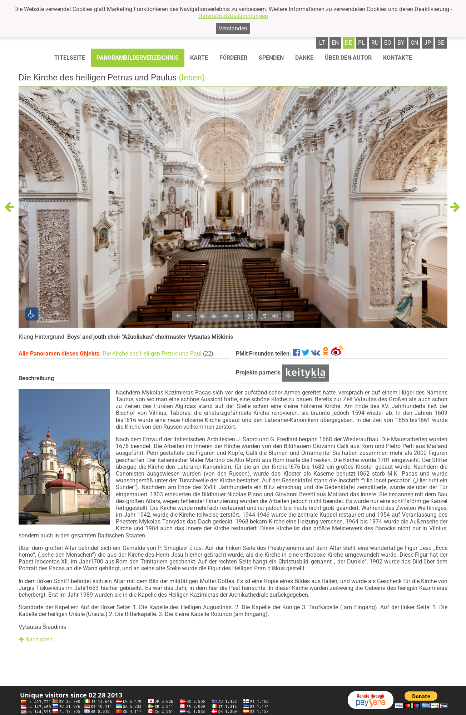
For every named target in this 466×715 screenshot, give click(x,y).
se (440, 42)
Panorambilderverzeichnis (137, 57)
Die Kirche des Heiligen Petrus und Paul (152, 353)
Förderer (233, 57)
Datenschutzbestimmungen (233, 16)
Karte (199, 57)
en (335, 42)
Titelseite (69, 57)
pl (361, 42)
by (401, 42)
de (348, 42)
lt (322, 42)
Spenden (271, 57)
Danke (304, 57)
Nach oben (36, 639)
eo (387, 42)
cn (414, 42)
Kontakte (397, 57)
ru (374, 42)
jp (427, 42)
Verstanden (233, 28)
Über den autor (348, 57)
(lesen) (192, 78)
